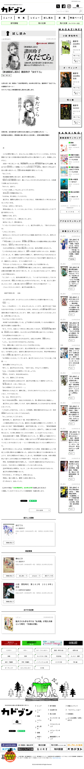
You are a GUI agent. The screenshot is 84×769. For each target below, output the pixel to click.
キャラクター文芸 (42, 656)
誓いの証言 (74, 179)
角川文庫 (53, 714)
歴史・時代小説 (6, 75)
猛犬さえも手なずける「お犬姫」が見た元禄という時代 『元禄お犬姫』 (34, 622)
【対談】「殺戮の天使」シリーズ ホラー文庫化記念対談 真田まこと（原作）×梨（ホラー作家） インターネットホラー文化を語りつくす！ (74, 357)
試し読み (48, 17)
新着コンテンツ (73, 706)
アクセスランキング (55, 725)
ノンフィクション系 (42, 662)
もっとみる (72, 212)
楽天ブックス (49, 576)
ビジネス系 (59, 662)
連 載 (62, 17)
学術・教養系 (25, 662)
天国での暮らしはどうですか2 (74, 156)
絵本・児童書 (9, 662)
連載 (38, 732)
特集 (38, 716)
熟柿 (72, 142)
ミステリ (8, 650)
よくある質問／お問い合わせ (75, 719)
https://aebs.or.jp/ (57, 758)
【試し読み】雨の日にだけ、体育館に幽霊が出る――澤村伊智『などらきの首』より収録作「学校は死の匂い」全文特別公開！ (74, 330)
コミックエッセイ (25, 668)
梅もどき (19, 558)
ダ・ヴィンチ (9, 668)
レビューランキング (55, 731)
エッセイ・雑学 (75, 656)
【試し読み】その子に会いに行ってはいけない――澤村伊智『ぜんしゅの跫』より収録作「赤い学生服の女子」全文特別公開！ (74, 304)
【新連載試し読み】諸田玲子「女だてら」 (22, 71)
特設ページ (76, 17)
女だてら (19, 525)
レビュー (35, 17)
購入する (77, 55)
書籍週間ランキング (55, 737)
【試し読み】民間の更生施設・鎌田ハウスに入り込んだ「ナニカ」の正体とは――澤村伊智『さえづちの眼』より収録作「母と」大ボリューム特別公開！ (74, 276)
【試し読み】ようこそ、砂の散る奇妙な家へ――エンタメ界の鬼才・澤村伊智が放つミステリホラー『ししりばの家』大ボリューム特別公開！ (74, 385)
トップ (39, 706)
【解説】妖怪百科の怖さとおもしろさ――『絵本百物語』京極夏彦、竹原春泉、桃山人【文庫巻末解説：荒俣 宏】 (74, 469)
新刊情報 (53, 706)
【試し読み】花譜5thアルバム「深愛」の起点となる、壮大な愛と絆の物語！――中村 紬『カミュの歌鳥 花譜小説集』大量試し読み (74, 248)
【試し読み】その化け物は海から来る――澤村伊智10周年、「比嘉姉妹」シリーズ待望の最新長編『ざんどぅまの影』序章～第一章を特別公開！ (74, 496)
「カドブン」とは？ (74, 710)
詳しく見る (77, 60)
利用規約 (70, 714)
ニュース (8, 17)
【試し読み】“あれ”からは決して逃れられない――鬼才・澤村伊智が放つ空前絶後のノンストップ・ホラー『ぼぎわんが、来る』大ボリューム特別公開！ (74, 441)
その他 (42, 668)
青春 (9, 656)
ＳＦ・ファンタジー (42, 650)
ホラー (71, 289)
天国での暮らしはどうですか (74, 168)
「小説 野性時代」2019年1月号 (22, 488)
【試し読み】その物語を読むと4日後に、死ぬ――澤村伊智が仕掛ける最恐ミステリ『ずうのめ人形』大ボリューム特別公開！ (74, 413)
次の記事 (43, 510)
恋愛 (25, 656)
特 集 (21, 17)
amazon (36, 576)
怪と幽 (75, 662)
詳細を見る (10, 543)
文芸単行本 (53, 710)
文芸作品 (72, 259)
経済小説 (75, 650)
